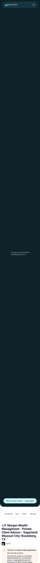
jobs (17, 514)
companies (8, 514)
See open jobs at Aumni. (15, 553)
